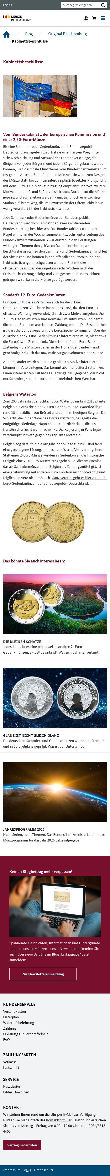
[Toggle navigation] (103, 18)
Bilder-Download (15, 1086)
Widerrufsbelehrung (18, 1016)
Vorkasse (10, 1056)
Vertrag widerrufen (22, 1133)
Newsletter (11, 1080)
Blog (28, 33)
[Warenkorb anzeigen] (94, 18)
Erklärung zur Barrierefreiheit (25, 1028)
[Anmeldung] (86, 18)
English (7, 5)
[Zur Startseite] (17, 18)
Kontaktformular (45, 1114)
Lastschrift (11, 1061)
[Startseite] (6, 34)
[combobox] (79, 5)
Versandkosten (14, 1005)
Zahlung (9, 1022)
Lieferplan (10, 1011)
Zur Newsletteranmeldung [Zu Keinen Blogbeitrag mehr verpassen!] (42, 968)
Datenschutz (42, 1158)
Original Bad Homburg (66, 33)
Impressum (11, 1158)
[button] (103, 5)
